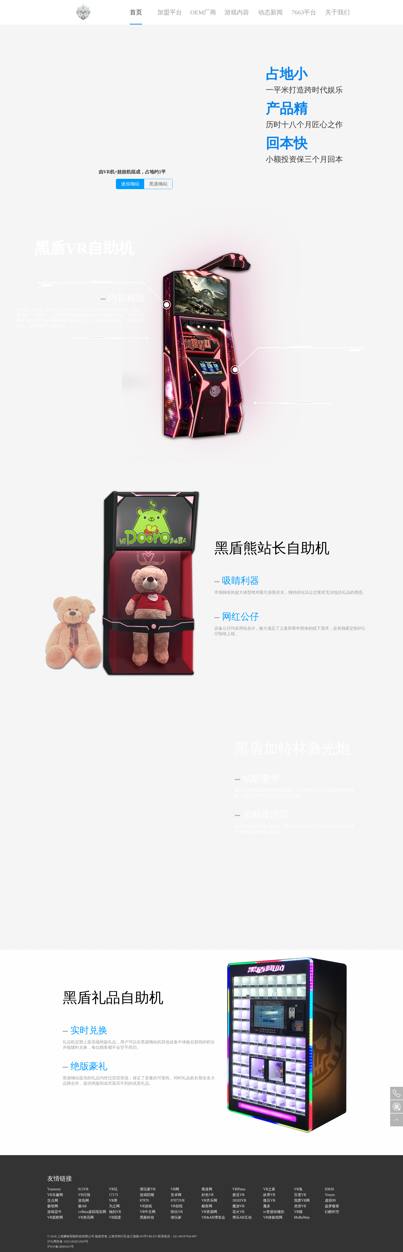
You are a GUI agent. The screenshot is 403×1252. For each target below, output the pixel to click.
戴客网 (207, 1206)
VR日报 (84, 1195)
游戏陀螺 (147, 1195)
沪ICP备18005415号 (60, 1246)
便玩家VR (147, 1189)
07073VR (178, 1200)
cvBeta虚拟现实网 (92, 1212)
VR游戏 (146, 1206)
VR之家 (269, 1189)
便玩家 (176, 1217)
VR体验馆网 (272, 1217)
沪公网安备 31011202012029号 (67, 1241)
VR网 (175, 1189)
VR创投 (177, 1206)
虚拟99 (330, 1200)
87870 (144, 1200)
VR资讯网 (86, 1217)
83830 (329, 1189)
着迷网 (207, 1189)
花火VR (238, 1212)
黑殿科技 (147, 1217)
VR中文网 (147, 1212)
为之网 (114, 1206)
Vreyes (330, 1195)
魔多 (266, 1206)
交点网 (52, 1200)
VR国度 (115, 1217)
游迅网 (83, 1200)
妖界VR (269, 1195)
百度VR (300, 1195)
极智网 (52, 1206)
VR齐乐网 (209, 1200)
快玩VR (177, 1212)
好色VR (208, 1195)
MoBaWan (301, 1217)
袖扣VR (115, 1212)
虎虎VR (300, 1206)
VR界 (113, 1200)
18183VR (239, 1200)
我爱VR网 (302, 1200)
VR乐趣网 (55, 1195)
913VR (83, 1189)
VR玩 (113, 1189)
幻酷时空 (332, 1212)
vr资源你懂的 (273, 1212)
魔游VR (238, 1206)
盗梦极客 (332, 1206)
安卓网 (176, 1195)
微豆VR (269, 1200)
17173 (113, 1195)
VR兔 (298, 1189)
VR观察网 (55, 1217)
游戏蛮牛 (54, 1212)
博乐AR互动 (242, 1217)
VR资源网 (209, 1212)
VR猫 (298, 1212)
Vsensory (54, 1189)
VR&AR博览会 (213, 1217)
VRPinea (238, 1189)
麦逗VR (238, 1195)
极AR (82, 1206)
